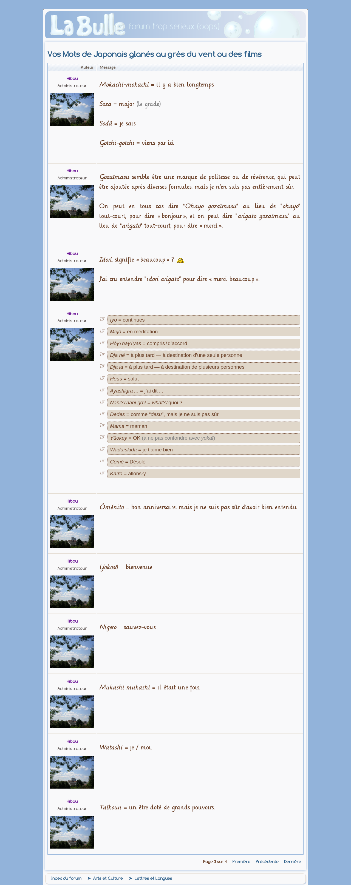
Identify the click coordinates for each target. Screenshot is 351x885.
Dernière (292, 861)
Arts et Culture (108, 878)
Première (241, 861)
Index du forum (66, 878)
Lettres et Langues (153, 878)
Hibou (72, 78)
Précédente (267, 861)
